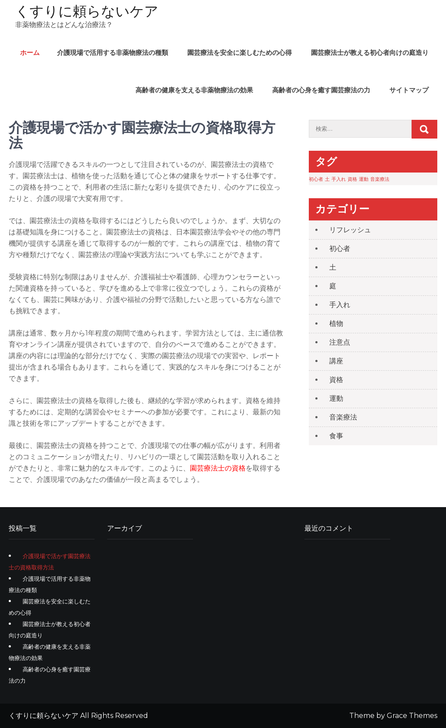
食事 (336, 436)
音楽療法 (343, 417)
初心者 (339, 248)
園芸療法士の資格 (218, 468)
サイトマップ (409, 90)
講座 (336, 361)
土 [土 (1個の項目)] (327, 179)
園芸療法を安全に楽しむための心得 (239, 52)
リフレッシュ (350, 230)
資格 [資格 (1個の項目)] (352, 179)
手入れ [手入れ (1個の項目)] (338, 179)
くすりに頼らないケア (87, 11)
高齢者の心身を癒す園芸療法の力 (321, 90)
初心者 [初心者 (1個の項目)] (316, 179)
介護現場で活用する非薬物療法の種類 (112, 52)
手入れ (339, 305)
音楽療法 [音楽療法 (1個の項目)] (379, 179)
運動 (336, 398)
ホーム (30, 52)
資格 (336, 380)
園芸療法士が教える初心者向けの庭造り (370, 52)
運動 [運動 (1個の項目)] (363, 179)
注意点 (339, 342)
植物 (336, 323)
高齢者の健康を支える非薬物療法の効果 (194, 90)
